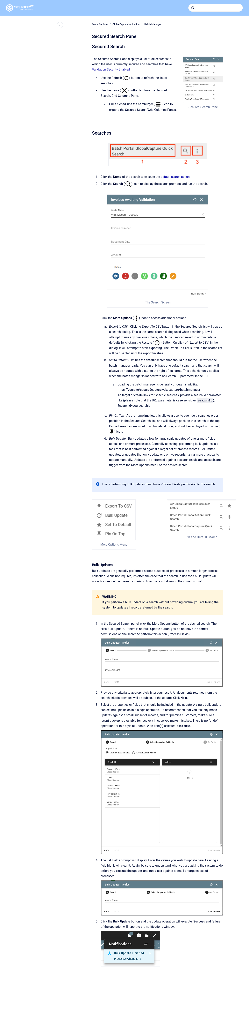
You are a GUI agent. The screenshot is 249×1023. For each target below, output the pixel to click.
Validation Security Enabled (111, 69)
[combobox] (216, 7)
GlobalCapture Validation (125, 24)
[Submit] (193, 8)
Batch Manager (152, 24)
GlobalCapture (100, 24)
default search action (175, 177)
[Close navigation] (60, 25)
